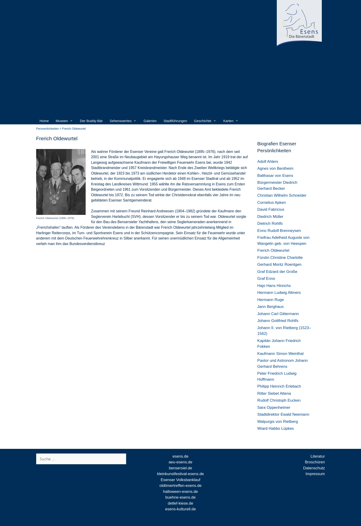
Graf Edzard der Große (277, 271)
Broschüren (315, 462)
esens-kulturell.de (180, 509)
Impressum (315, 474)
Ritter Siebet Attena (274, 393)
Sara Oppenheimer (274, 407)
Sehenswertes (123, 120)
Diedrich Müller (270, 216)
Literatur (318, 456)
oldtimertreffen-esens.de (180, 485)
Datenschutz (314, 468)
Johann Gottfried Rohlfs (278, 321)
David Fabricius (270, 209)
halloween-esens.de (180, 491)
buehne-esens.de (180, 497)
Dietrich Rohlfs (270, 223)
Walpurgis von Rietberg (277, 421)
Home (44, 121)
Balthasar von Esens (275, 175)
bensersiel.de (180, 468)
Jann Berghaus (270, 306)
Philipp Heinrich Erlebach (279, 386)
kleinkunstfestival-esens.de (180, 474)
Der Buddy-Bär (91, 121)
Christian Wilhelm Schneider (282, 195)
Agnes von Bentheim (275, 168)
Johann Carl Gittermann (278, 314)
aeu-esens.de (180, 462)
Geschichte (205, 120)
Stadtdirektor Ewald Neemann (283, 414)
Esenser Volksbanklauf (180, 480)
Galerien (150, 121)
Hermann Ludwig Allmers (279, 292)
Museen (64, 120)
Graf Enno (266, 278)
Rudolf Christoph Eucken (279, 400)
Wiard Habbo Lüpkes (275, 428)
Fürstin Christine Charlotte (280, 257)
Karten (231, 120)
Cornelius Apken (271, 202)
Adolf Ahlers (267, 161)
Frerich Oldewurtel (273, 250)
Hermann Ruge (270, 300)
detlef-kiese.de (180, 503)
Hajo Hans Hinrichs (274, 285)
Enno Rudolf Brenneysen (279, 230)
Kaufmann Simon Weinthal (280, 353)
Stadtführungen (175, 121)
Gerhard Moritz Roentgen (279, 264)
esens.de (180, 456)
